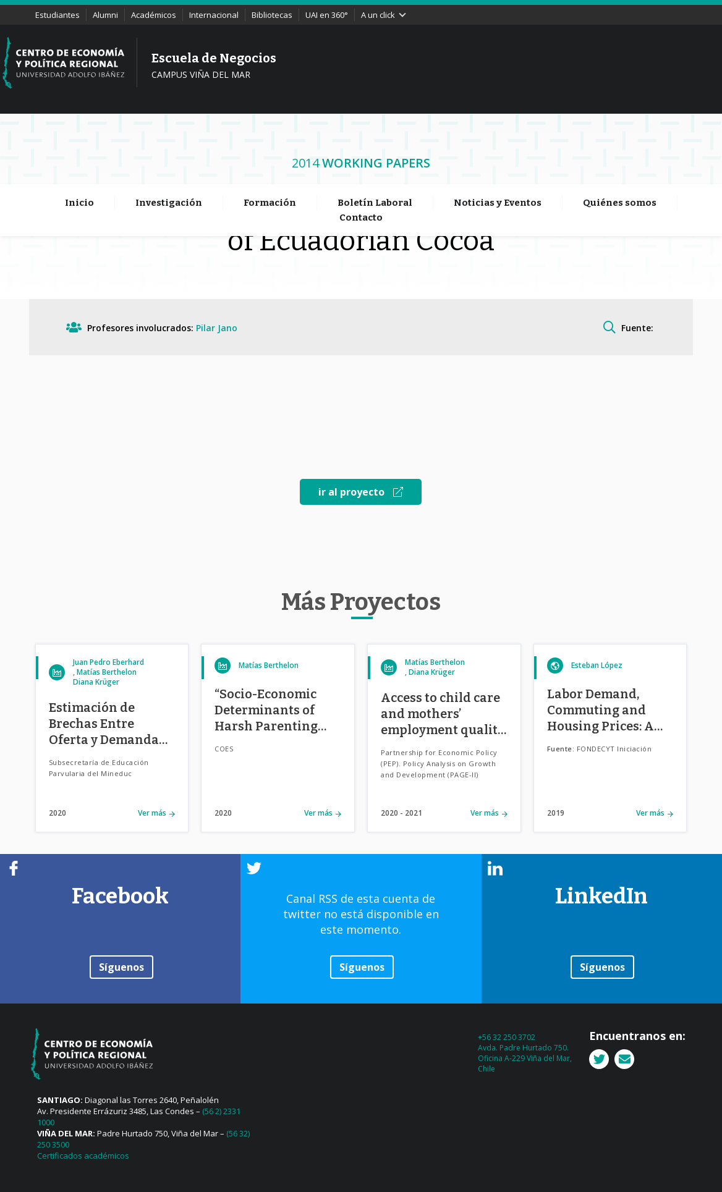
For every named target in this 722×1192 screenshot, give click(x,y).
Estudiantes (57, 14)
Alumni (105, 14)
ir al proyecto (360, 492)
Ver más (152, 813)
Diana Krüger (96, 682)
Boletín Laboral (375, 132)
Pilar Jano (216, 328)
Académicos (153, 14)
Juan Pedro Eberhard (108, 662)
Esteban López (596, 665)
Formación (270, 132)
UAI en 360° (326, 14)
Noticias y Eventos (498, 132)
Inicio (79, 132)
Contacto (361, 147)
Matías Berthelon (107, 672)
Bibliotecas (272, 14)
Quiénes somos (619, 132)
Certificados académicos (83, 1155)
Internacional (214, 14)
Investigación (168, 132)
